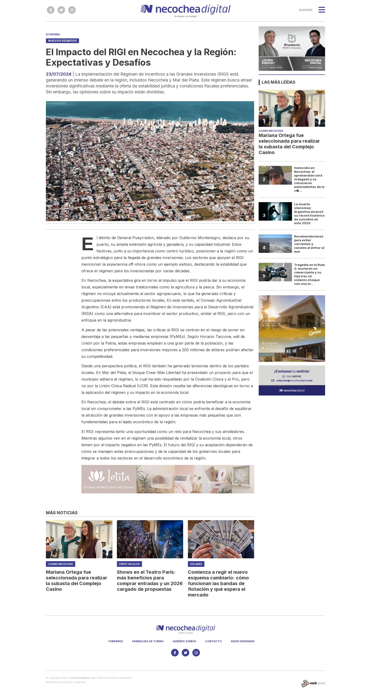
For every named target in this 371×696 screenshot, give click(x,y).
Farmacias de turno (147, 641)
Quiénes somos (184, 641)
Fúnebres (115, 641)
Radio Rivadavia (242, 641)
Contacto (213, 641)
